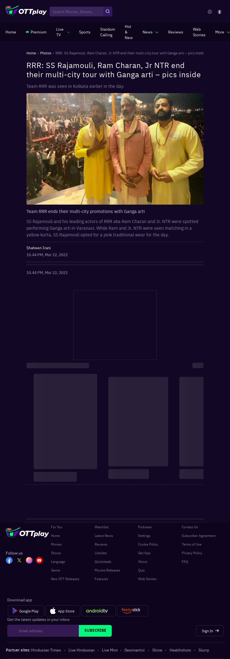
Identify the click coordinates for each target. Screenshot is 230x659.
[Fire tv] (132, 610)
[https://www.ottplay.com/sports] (84, 31)
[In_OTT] (29, 561)
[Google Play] (26, 610)
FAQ (185, 561)
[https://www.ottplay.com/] (11, 31)
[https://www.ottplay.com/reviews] (175, 31)
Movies (56, 544)
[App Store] (62, 610)
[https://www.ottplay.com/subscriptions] (36, 31)
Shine (157, 650)
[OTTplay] (26, 11)
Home (55, 535)
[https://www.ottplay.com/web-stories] (199, 31)
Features (101, 578)
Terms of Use (192, 544)
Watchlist (102, 527)
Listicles (101, 553)
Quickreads (103, 561)
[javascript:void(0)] (62, 31)
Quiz (141, 570)
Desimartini (135, 650)
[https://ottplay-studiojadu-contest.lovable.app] (107, 31)
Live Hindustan (82, 650)
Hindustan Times (46, 650)
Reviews (101, 544)
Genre (55, 570)
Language (58, 561)
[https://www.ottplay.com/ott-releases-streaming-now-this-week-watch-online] (129, 31)
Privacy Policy (192, 553)
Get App (144, 553)
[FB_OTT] (9, 561)
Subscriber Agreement (199, 535)
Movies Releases (107, 570)
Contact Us (190, 527)
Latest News (104, 535)
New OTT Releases (65, 578)
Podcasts (145, 527)
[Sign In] (210, 630)
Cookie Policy (148, 544)
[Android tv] (98, 610)
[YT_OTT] (39, 561)
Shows (56, 553)
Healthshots (181, 650)
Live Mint (110, 650)
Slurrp (204, 650)
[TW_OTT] (19, 561)
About (142, 561)
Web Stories (147, 578)
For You (56, 527)
